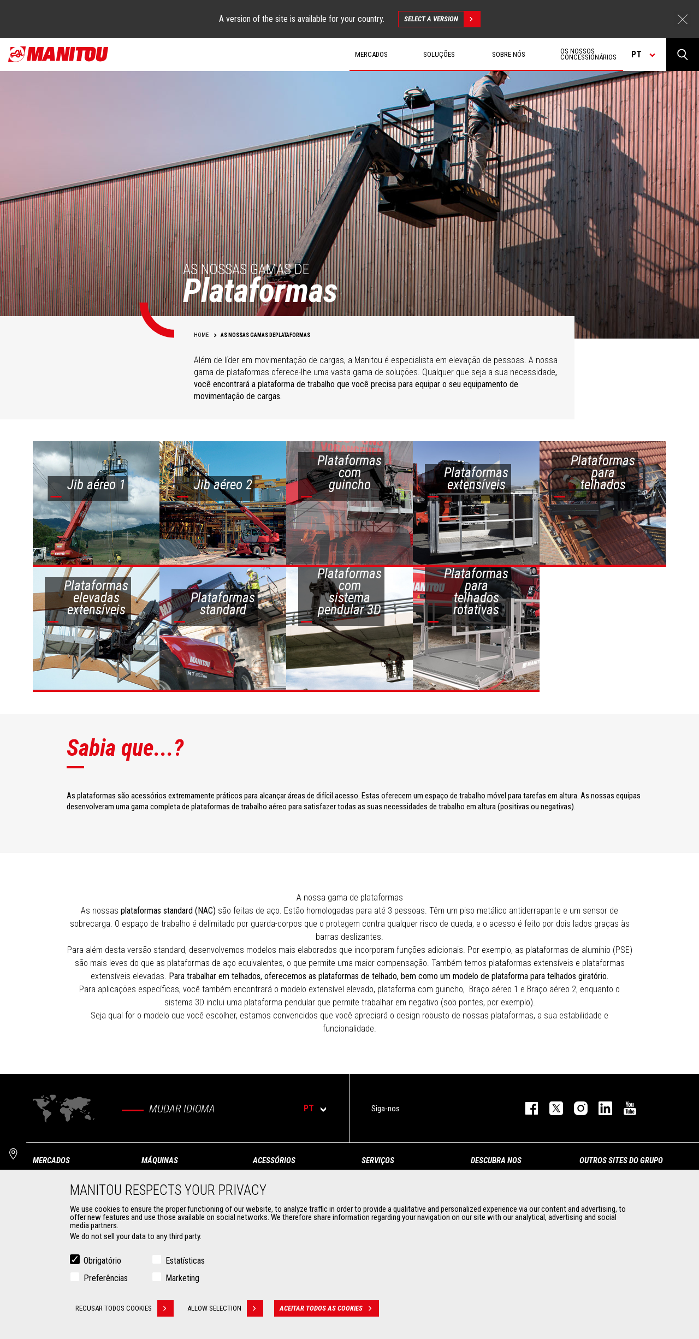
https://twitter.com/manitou (550, 1108)
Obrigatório (102, 1260)
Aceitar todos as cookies (329, 1308)
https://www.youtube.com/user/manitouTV (624, 1108)
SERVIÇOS (378, 1160)
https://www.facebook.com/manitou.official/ (526, 1108)
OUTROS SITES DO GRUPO (621, 1160)
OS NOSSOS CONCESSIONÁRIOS (588, 54)
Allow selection (225, 1308)
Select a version (442, 19)
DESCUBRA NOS (496, 1160)
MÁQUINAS (159, 1160)
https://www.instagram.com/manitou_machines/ (575, 1108)
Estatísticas (185, 1260)
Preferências (106, 1278)
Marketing (182, 1278)
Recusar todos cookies (124, 1308)
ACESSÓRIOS (274, 1160)
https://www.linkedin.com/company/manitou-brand (600, 1108)
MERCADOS (51, 1160)
